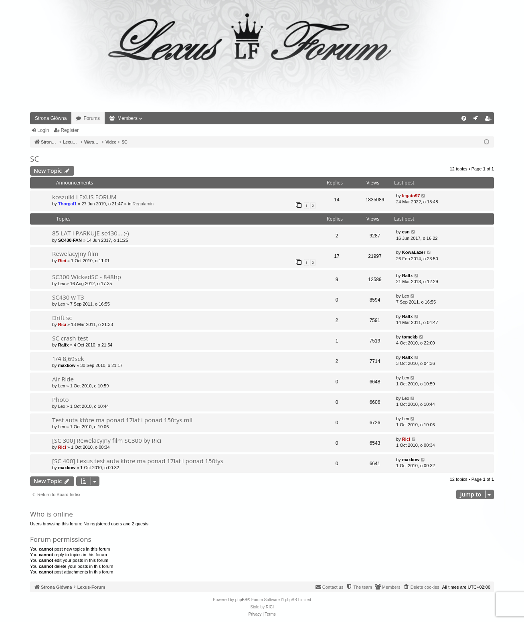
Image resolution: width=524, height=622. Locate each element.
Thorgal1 (67, 203)
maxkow (66, 365)
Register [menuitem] (490, 119)
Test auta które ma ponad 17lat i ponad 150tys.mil (122, 420)
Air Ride (63, 379)
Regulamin (143, 203)
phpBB (241, 600)
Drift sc (62, 318)
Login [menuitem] (477, 119)
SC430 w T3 (68, 297)
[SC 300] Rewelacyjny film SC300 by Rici (106, 440)
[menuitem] (464, 118)
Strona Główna (51, 118)
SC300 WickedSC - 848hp (86, 277)
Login (43, 130)
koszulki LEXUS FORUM (84, 197)
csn (406, 231)
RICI (270, 607)
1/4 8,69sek (68, 359)
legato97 (411, 195)
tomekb (410, 336)
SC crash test (70, 338)
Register (70, 130)
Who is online (51, 514)
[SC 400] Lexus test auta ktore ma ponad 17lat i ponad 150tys (137, 461)
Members (127, 118)
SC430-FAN (70, 240)
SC (34, 159)
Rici (62, 260)
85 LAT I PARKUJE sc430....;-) (90, 233)
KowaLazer (413, 252)
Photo (60, 399)
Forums (91, 118)
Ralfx (407, 275)
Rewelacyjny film (75, 253)
